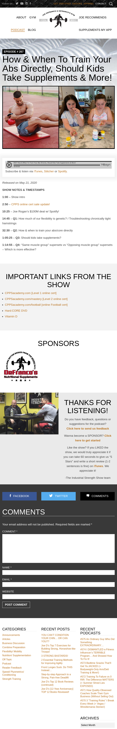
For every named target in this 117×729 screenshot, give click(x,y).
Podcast (6, 663)
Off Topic (7, 659)
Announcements (11, 635)
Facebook (21, 496)
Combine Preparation (13, 647)
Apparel (89, 3)
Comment (9, 531)
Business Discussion (13, 643)
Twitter (61, 496)
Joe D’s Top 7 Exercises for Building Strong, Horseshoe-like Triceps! (58, 648)
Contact (101, 3)
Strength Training (11, 679)
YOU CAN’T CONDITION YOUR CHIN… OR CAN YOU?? (55, 638)
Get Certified (62, 3)
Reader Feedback (12, 667)
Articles (6, 639)
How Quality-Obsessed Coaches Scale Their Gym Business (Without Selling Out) (96, 693)
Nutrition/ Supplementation (16, 655)
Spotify (62, 171)
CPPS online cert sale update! (30, 204)
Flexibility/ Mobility (12, 651)
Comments (100, 496)
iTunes (38, 171)
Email (7, 579)
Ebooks (77, 3)
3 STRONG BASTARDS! (54, 656)
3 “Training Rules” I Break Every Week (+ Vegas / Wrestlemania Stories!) (97, 703)
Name (6, 567)
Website (8, 591)
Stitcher (49, 171)
